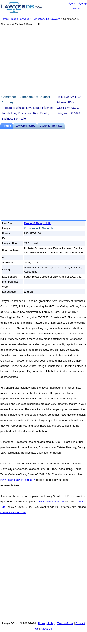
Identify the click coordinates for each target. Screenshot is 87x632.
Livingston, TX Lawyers (46, 18)
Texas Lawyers (20, 18)
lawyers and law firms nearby (18, 479)
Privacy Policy (46, 623)
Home (4, 18)
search (77, 8)
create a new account (51, 501)
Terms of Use (65, 623)
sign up (82, 3)
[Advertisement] (43, 61)
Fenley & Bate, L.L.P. (37, 223)
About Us (46, 628)
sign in (72, 3)
